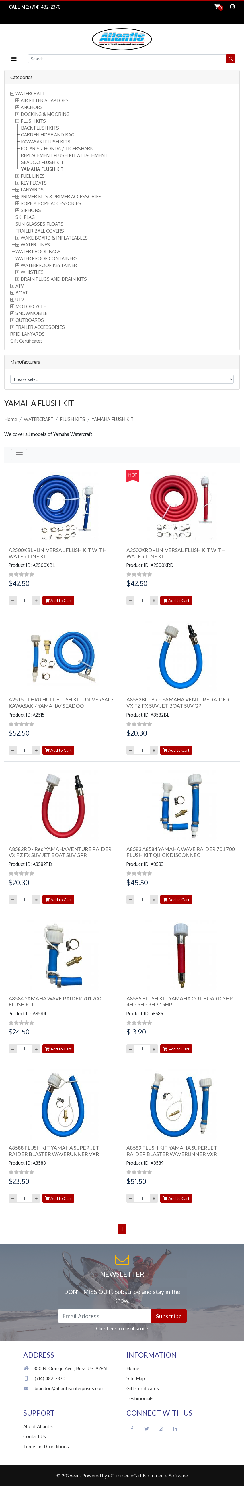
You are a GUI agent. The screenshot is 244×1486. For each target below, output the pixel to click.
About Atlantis (38, 1426)
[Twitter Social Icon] (146, 1428)
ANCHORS (32, 107)
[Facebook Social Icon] (132, 1428)
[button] (14, 58)
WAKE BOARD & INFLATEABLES (54, 238)
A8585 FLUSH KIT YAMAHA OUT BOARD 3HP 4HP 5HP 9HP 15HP (179, 1001)
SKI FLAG (25, 217)
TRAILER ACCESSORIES (40, 327)
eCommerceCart (125, 1476)
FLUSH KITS (33, 121)
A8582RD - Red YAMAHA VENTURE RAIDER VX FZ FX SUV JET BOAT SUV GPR (60, 852)
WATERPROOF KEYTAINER (49, 265)
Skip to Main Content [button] (31, 18)
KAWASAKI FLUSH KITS (45, 142)
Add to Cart (58, 600)
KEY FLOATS (34, 183)
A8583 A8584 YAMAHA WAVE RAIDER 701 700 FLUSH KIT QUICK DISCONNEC (180, 852)
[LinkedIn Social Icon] (175, 1428)
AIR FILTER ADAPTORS (45, 100)
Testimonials (139, 1398)
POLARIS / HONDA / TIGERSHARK (57, 148)
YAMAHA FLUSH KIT (42, 169)
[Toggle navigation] (19, 454)
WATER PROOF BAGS (38, 251)
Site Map (135, 1378)
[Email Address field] (104, 1316)
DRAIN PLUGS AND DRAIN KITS (54, 279)
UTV (19, 299)
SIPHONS (31, 210)
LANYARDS (32, 190)
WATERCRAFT (30, 93)
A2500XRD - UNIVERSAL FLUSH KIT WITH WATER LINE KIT (175, 553)
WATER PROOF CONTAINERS (46, 258)
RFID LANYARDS (27, 334)
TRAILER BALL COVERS (39, 231)
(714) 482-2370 (44, 1378)
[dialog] (232, 7)
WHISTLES (32, 272)
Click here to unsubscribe (122, 1328)
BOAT (21, 293)
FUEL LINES (33, 176)
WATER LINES (35, 245)
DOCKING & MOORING (45, 114)
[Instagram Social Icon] (161, 1428)
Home (10, 419)
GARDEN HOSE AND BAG (47, 135)
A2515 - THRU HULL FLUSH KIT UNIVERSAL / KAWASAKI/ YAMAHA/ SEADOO (61, 702)
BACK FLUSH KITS (40, 128)
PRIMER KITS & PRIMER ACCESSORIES (61, 196)
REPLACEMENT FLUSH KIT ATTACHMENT (64, 155)
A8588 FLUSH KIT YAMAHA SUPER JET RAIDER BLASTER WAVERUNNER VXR (54, 1151)
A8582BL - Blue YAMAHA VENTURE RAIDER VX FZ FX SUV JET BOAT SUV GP (177, 702)
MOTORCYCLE (30, 306)
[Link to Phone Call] (34, 7)
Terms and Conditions (46, 1446)
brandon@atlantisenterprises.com (63, 1388)
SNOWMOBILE (31, 313)
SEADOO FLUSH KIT (42, 162)
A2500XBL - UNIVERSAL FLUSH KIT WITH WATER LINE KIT (57, 553)
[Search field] (127, 58)
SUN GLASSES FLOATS (39, 224)
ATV (19, 286)
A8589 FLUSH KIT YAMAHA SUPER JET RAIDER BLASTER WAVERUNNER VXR (171, 1151)
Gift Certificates (26, 341)
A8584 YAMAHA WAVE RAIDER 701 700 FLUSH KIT (55, 1001)
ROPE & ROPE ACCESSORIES (51, 203)
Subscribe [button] (169, 1316)
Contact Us (34, 1436)
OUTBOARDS (29, 320)
